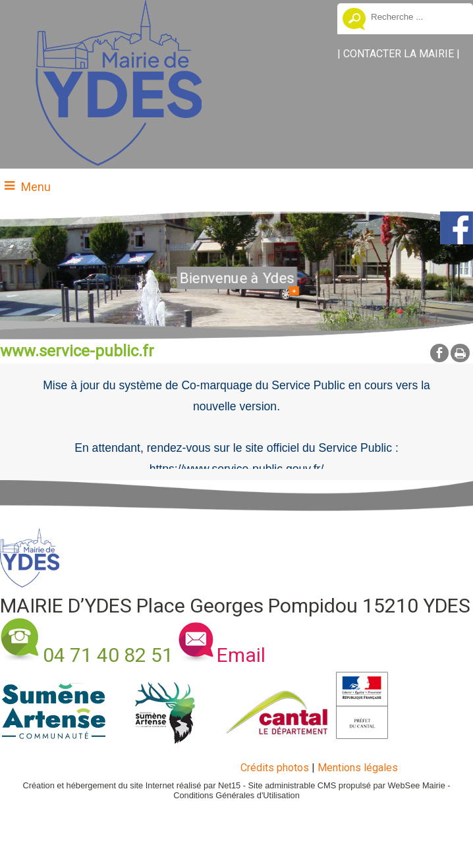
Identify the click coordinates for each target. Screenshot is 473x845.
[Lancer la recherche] (354, 20)
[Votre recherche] (417, 16)
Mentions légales (358, 767)
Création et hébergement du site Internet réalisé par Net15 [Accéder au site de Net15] (131, 785)
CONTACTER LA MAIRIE (398, 53)
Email (241, 655)
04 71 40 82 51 (108, 655)
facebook (439, 353)
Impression (460, 353)
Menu (36, 187)
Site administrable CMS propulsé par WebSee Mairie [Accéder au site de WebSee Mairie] (346, 785)
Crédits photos (274, 767)
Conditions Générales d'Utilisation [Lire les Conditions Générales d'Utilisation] (236, 795)
